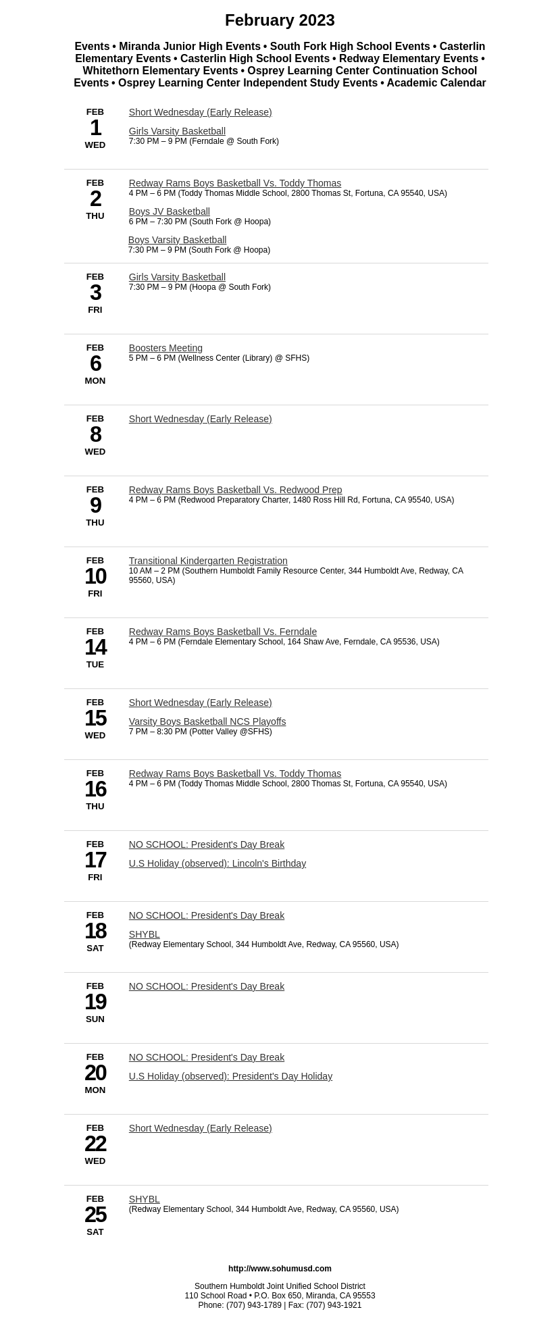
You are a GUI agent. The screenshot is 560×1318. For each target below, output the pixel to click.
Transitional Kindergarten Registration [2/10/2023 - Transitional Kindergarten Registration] (208, 560)
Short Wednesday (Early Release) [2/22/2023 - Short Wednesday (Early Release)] (200, 1128)
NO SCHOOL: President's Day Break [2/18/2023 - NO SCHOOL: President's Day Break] (206, 915)
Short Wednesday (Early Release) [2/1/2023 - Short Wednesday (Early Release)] (200, 112)
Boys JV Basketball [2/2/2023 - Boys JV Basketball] (169, 211)
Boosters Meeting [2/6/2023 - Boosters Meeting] (166, 348)
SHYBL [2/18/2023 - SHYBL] (144, 934)
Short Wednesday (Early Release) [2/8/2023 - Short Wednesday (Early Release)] (200, 418)
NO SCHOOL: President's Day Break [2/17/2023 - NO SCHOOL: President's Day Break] (206, 844)
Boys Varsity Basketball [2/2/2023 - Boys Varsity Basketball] (177, 239)
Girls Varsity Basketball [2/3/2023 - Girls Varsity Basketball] (177, 277)
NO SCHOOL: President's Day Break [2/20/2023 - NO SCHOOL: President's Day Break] (206, 1057)
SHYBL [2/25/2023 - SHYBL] (144, 1199)
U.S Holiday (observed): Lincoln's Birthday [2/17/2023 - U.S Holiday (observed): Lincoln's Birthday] (217, 863)
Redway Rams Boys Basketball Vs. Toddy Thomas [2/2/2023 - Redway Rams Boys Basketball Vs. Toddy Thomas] (235, 183)
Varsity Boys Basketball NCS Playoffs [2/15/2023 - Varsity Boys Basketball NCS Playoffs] (207, 721)
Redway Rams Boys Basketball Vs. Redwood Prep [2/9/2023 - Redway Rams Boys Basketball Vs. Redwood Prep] (235, 489)
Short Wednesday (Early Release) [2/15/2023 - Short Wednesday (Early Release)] (200, 702)
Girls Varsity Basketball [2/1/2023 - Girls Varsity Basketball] (177, 131)
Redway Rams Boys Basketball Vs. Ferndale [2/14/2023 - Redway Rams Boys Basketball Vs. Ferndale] (223, 631)
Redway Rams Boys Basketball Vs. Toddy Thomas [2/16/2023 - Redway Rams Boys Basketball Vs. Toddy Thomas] (235, 773)
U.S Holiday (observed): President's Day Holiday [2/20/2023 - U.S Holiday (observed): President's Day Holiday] (230, 1076)
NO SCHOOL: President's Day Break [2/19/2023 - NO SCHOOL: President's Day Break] (206, 986)
